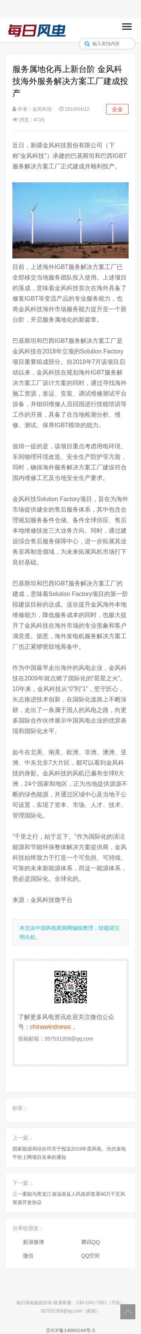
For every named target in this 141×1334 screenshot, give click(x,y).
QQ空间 (90, 1256)
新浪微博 (33, 1242)
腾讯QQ (90, 1242)
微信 (28, 1256)
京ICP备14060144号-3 (70, 1330)
